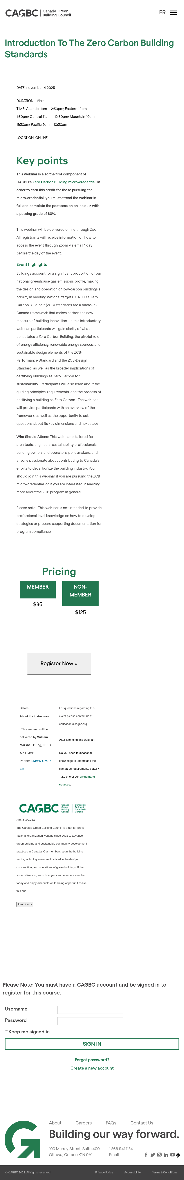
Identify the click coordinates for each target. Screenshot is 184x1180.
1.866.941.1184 (121, 1149)
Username (16, 1009)
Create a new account (92, 1068)
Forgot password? (92, 1060)
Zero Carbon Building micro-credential (64, 182)
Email (114, 1155)
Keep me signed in (29, 1032)
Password (16, 1020)
